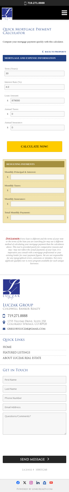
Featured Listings (16, 353)
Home (7, 347)
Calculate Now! (34, 146)
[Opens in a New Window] (18, 482)
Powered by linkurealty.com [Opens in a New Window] (34, 489)
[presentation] (35, 446)
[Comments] (34, 424)
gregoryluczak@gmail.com (26, 329)
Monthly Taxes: (13, 185)
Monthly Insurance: (15, 199)
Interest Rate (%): (13, 82)
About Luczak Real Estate (22, 358)
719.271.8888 (34, 2)
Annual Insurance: (14, 122)
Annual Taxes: (12, 109)
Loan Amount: (12, 95)
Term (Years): (11, 68)
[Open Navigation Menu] (64, 13)
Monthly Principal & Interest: (20, 172)
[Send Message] (34, 459)
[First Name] (34, 379)
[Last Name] (34, 389)
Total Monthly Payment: (17, 212)
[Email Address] (34, 407)
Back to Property (54, 52)
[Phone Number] (34, 398)
